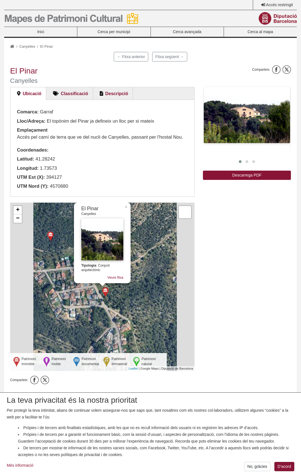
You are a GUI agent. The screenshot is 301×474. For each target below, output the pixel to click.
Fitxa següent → (169, 56)
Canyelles (27, 46)
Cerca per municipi (114, 31)
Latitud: (25, 159)
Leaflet (133, 368)
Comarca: (27, 112)
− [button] (18, 218)
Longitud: (27, 168)
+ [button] (18, 210)
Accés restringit (279, 5)
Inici (40, 31)
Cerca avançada (187, 31)
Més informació (20, 469)
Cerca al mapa (260, 31)
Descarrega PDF (246, 175)
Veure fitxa (115, 278)
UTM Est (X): (31, 177)
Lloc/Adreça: (31, 121)
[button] (247, 115)
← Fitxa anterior (131, 56)
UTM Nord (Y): (32, 186)
